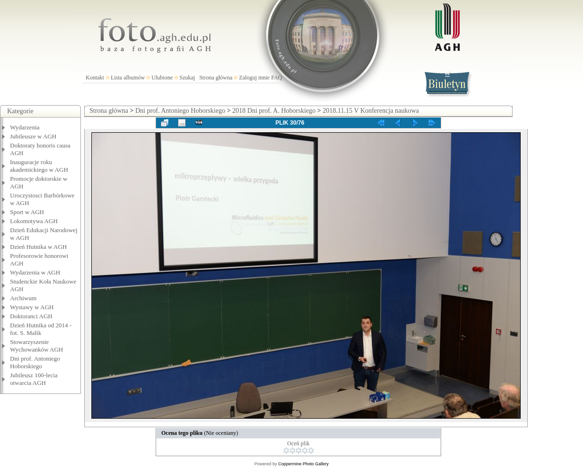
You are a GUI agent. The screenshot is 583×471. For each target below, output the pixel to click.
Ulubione (162, 77)
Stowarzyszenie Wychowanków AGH (36, 345)
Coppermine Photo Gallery (303, 463)
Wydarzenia (25, 127)
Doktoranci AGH (31, 316)
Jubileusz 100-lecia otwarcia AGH (34, 379)
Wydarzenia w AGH (35, 272)
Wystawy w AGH (32, 307)
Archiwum (23, 298)
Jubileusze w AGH (33, 136)
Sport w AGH (27, 212)
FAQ (276, 77)
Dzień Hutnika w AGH (38, 246)
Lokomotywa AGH (34, 221)
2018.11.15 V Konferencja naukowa (371, 110)
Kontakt (95, 77)
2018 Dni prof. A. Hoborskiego (274, 110)
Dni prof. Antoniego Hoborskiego (35, 362)
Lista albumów (128, 77)
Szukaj (187, 77)
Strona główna (216, 77)
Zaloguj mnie (254, 77)
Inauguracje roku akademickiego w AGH (39, 165)
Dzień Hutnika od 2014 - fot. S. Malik (40, 329)
